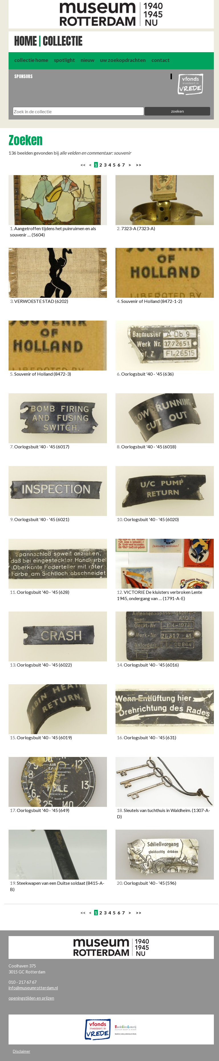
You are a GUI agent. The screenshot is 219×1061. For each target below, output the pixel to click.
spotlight (64, 60)
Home (25, 41)
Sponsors (23, 76)
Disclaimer (21, 1051)
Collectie (62, 41)
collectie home (31, 60)
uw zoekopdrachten (123, 60)
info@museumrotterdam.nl (33, 987)
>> (138, 164)
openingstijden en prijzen (31, 998)
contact (160, 60)
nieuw (87, 60)
